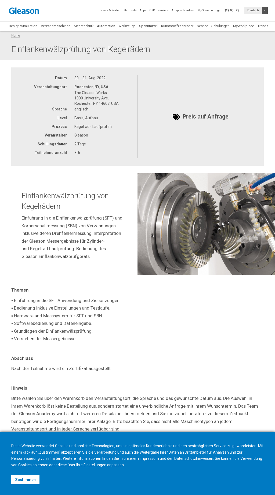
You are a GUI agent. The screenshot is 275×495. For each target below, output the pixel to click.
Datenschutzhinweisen (193, 458)
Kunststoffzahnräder (177, 26)
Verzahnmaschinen (55, 26)
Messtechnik (83, 26)
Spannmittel (148, 26)
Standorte (130, 10)
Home (15, 35)
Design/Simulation (23, 26)
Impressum (149, 458)
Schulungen (220, 26)
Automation (106, 26)
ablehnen (40, 465)
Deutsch (253, 10)
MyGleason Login (210, 10)
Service (202, 26)
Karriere (163, 10)
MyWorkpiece (243, 26)
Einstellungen (95, 465)
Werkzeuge (127, 26)
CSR (152, 10)
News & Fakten (110, 10)
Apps (142, 10)
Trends (263, 26)
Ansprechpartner (182, 10)
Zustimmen (25, 480)
